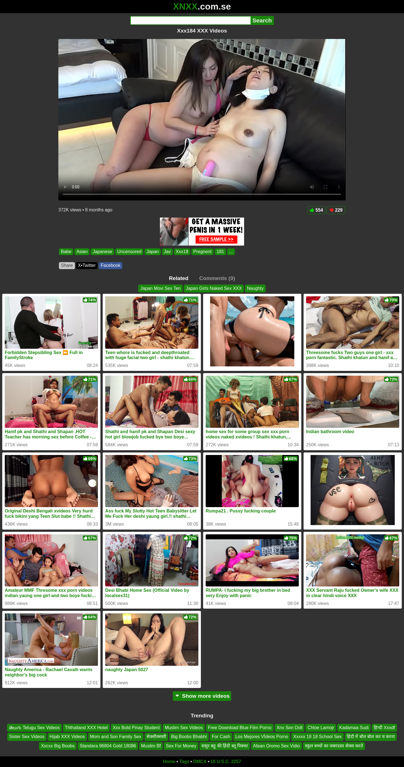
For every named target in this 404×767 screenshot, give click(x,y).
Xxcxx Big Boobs (58, 745)
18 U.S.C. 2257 (225, 761)
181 (220, 251)
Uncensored (129, 251)
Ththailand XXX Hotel (86, 727)
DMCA (199, 761)
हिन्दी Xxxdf (384, 727)
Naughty (255, 288)
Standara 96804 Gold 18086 (108, 745)
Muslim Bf (151, 745)
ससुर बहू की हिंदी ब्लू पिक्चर (224, 745)
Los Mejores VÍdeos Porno (261, 736)
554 (316, 210)
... (231, 251)
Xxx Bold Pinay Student (136, 727)
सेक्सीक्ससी (156, 736)
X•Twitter (87, 265)
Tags (184, 761)
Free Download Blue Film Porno (240, 727)
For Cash (221, 736)
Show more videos (202, 696)
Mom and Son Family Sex (115, 736)
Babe (66, 251)
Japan (152, 251)
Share (67, 265)
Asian (82, 251)
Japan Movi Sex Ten (160, 288)
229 (336, 210)
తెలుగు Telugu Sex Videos (34, 727)
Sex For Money (181, 745)
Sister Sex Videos (27, 736)
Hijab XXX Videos (67, 736)
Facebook (110, 265)
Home (169, 761)
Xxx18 (182, 251)
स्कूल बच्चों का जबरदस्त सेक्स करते (334, 745)
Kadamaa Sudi (354, 727)
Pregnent (202, 251)
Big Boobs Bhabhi (189, 736)
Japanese (102, 251)
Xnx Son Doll (290, 727)
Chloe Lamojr (320, 727)
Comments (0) (217, 278)
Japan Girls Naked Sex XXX (214, 288)
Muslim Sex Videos (184, 727)
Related (178, 278)
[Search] (190, 20)
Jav (167, 251)
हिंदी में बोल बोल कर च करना (371, 736)
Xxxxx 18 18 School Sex (317, 736)
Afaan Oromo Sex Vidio (276, 745)
